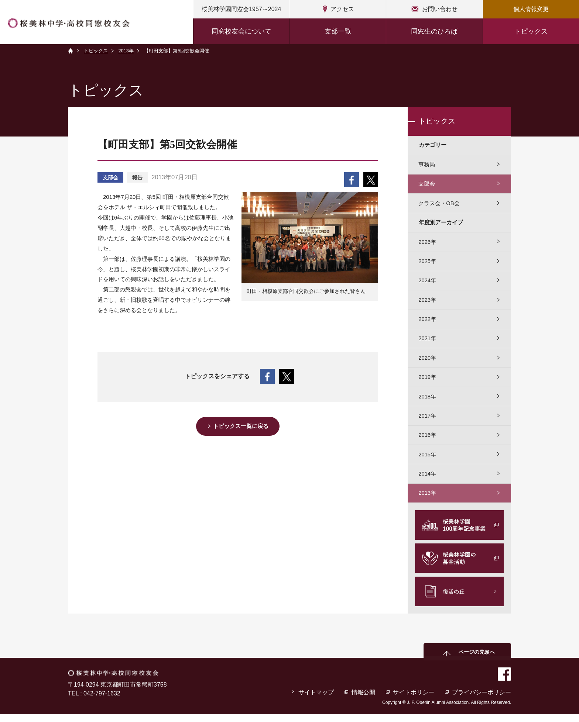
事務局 (427, 165)
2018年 (427, 401)
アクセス (342, 9)
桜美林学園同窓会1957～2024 (241, 9)
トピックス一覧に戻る (241, 426)
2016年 (427, 441)
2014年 (427, 480)
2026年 (427, 244)
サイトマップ (315, 700)
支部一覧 (338, 31)
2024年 (427, 283)
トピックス (531, 31)
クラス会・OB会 (439, 204)
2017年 (427, 421)
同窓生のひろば (434, 31)
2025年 (427, 263)
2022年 (427, 322)
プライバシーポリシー (481, 700)
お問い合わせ (440, 9)
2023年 (427, 303)
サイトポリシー (413, 700)
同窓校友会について (241, 31)
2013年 (126, 50)
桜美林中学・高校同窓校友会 (70, 23)
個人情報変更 (531, 9)
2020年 (427, 362)
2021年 (427, 342)
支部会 (427, 185)
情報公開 (363, 700)
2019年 (427, 382)
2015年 (427, 461)
